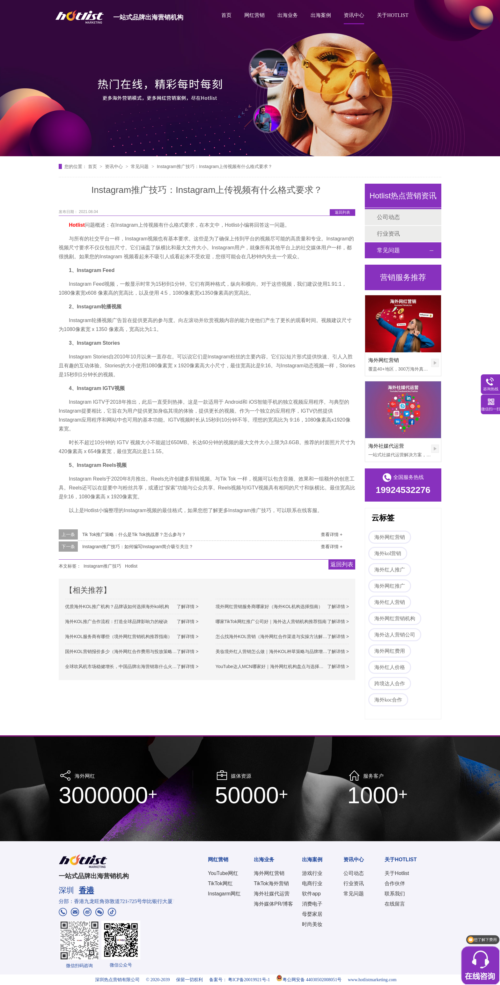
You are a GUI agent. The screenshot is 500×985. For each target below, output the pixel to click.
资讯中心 (354, 15)
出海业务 (287, 15)
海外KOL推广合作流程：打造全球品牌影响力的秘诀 (116, 621)
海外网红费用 (389, 651)
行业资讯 (388, 234)
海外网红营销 (383, 360)
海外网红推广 (389, 586)
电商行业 (312, 883)
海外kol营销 (387, 553)
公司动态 (388, 217)
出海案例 (321, 15)
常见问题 (140, 166)
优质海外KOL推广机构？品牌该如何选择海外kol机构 (117, 606)
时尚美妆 (312, 924)
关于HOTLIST (392, 15)
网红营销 (254, 15)
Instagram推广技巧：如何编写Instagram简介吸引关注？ (138, 546)
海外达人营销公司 (394, 634)
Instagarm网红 (224, 893)
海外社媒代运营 (386, 446)
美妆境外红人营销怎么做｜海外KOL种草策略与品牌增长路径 (276, 651)
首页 (226, 15)
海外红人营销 (389, 602)
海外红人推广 (389, 569)
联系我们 (395, 893)
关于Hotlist (397, 873)
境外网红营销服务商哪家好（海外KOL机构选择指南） (269, 606)
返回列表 (342, 212)
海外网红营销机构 (394, 618)
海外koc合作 (388, 699)
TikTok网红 (220, 883)
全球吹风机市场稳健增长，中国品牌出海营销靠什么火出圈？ (125, 666)
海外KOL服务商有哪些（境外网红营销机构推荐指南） (118, 636)
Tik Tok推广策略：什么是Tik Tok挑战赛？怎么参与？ (134, 534)
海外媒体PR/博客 (273, 904)
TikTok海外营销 (271, 883)
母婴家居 (312, 914)
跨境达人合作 (389, 683)
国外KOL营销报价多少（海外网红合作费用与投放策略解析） (125, 651)
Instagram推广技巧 (102, 566)
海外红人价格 (389, 667)
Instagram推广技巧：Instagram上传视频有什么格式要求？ (215, 166)
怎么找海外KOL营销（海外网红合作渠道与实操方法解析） (274, 636)
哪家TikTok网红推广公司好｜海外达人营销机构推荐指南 (271, 621)
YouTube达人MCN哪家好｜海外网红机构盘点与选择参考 (272, 666)
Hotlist (131, 566)
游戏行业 (312, 873)
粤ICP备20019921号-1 (249, 979)
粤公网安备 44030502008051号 (309, 979)
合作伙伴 (395, 883)
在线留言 (395, 904)
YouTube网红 (223, 873)
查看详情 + (331, 534)
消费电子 (312, 904)
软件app (311, 893)
